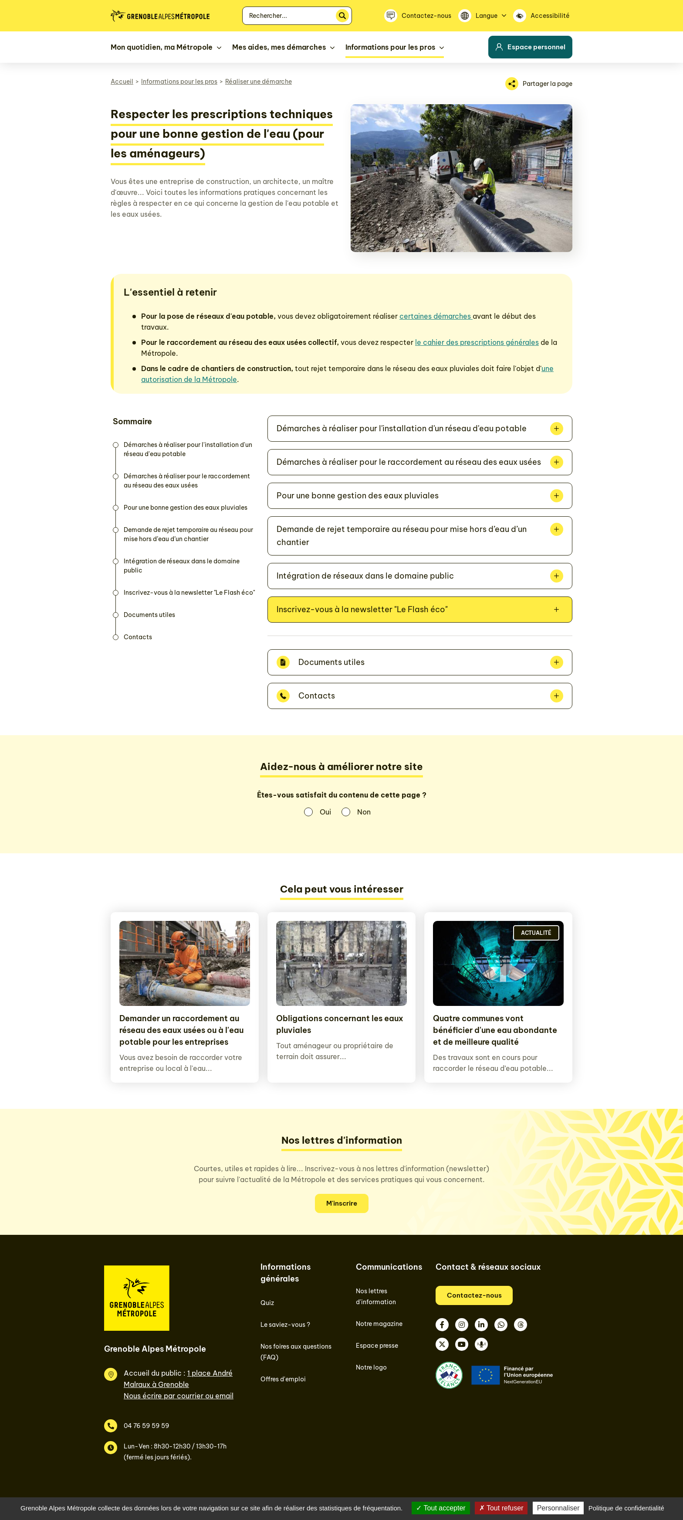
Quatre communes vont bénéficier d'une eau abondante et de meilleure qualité (495, 1030)
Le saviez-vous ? (285, 1325)
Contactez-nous (474, 1295)
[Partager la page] (538, 83)
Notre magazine (379, 1324)
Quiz (267, 1303)
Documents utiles (149, 615)
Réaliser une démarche (258, 81)
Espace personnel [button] (530, 47)
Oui (325, 812)
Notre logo (371, 1367)
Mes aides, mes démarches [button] (279, 47)
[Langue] (482, 16)
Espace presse (377, 1346)
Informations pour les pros (179, 81)
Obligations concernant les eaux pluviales (339, 1024)
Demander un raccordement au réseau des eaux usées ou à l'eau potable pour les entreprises (181, 1030)
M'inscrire (341, 1203)
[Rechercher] (342, 15)
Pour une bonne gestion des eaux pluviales (185, 507)
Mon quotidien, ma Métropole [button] (162, 47)
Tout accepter (440, 1508)
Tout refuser (501, 1508)
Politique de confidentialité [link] (626, 1508)
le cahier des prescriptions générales (477, 342)
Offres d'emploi (283, 1379)
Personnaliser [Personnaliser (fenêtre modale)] (558, 1508)
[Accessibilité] (542, 16)
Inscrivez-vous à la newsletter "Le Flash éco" (189, 592)
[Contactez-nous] (417, 15)
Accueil (122, 81)
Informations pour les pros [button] (390, 47)
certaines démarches (436, 316)
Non (364, 812)
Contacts (138, 637)
